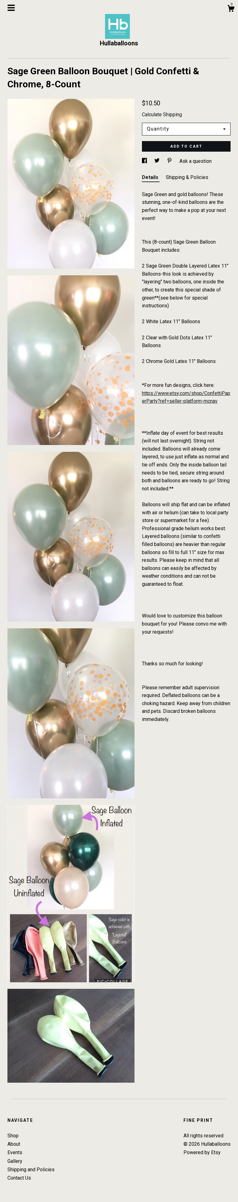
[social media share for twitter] (157, 161)
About (13, 1144)
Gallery (14, 1161)
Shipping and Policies (31, 1169)
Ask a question (195, 161)
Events (14, 1152)
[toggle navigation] (11, 8)
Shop (13, 1136)
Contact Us (19, 1178)
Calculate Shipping (162, 114)
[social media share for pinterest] (170, 161)
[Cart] (230, 9)
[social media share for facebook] (145, 161)
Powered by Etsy (202, 1152)
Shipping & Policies (187, 177)
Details (151, 177)
